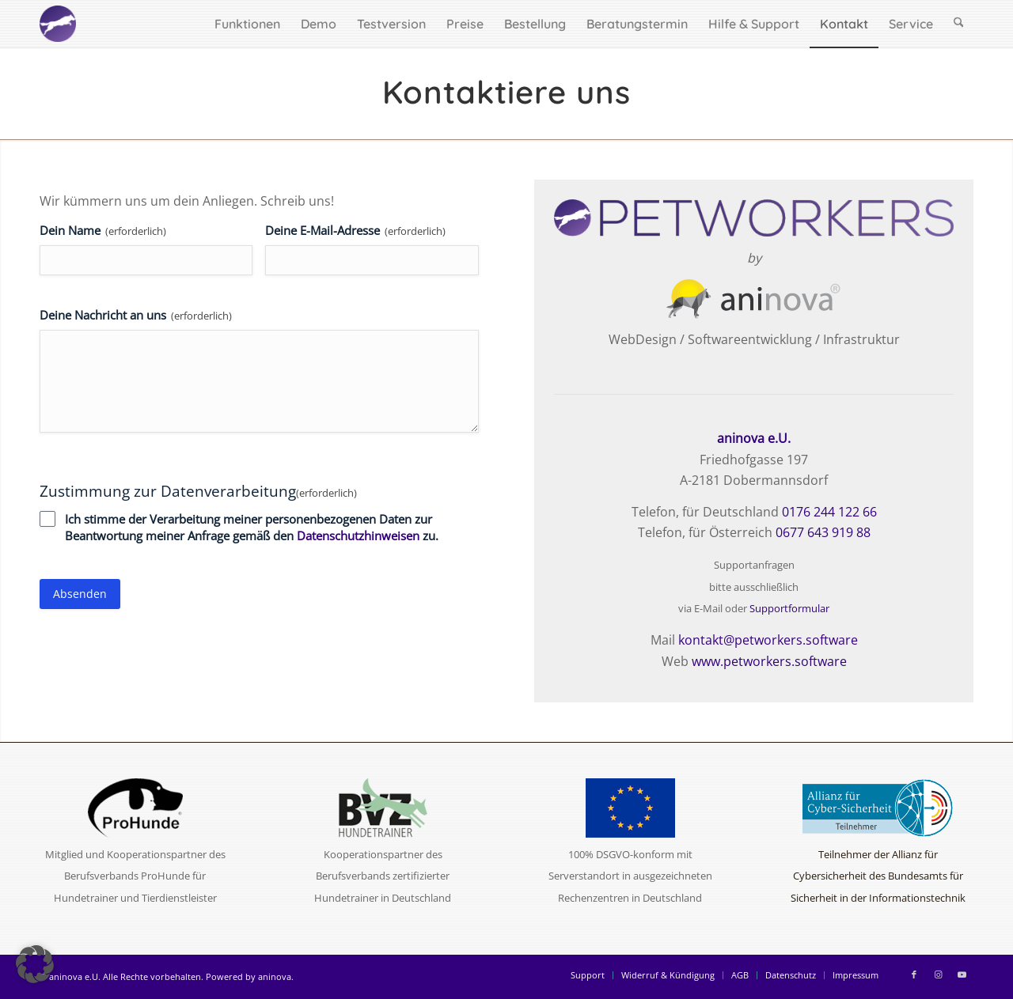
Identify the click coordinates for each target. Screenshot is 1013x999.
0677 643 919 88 (823, 532)
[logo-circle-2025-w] (58, 23)
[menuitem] (247, 23)
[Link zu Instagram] (938, 974)
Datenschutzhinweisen (358, 535)
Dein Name (103, 230)
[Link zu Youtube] (961, 974)
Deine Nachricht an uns (136, 315)
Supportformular (789, 608)
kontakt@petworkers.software (768, 640)
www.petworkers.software (769, 661)
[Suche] (958, 23)
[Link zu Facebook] (914, 974)
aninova (274, 976)
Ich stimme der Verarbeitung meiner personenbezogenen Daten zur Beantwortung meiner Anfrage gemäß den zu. (251, 527)
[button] (35, 964)
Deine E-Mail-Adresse (355, 230)
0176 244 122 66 (829, 511)
